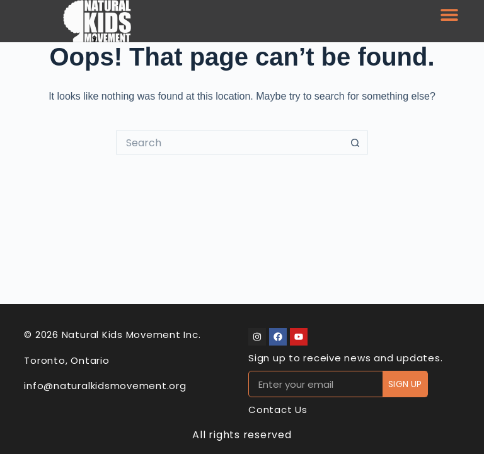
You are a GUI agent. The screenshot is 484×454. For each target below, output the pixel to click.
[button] (449, 14)
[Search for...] (229, 142)
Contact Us (278, 409)
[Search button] (355, 142)
